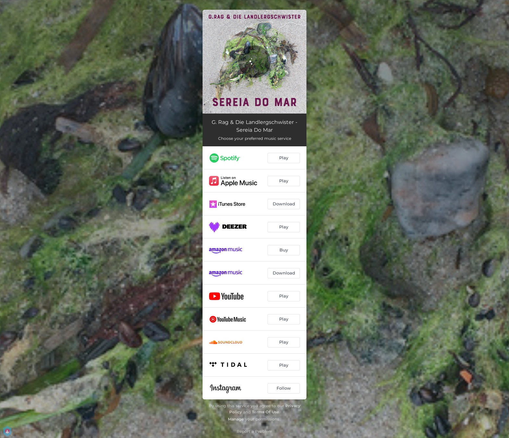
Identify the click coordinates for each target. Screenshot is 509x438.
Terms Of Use (265, 411)
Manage (236, 419)
